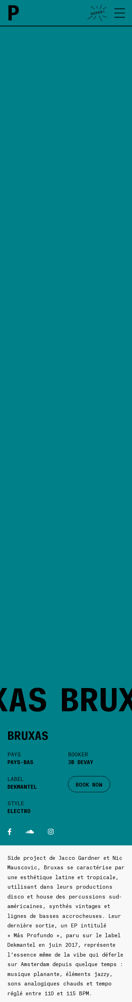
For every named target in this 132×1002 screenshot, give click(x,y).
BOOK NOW (89, 784)
